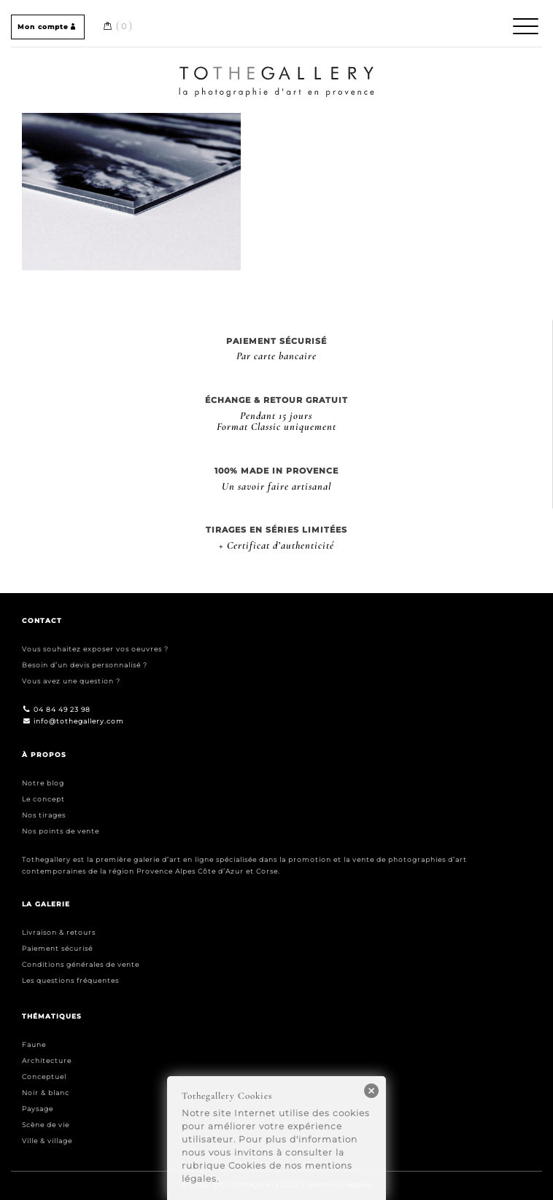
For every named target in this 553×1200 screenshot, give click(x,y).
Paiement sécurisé (57, 948)
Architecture (46, 1060)
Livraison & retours (59, 932)
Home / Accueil (277, 68)
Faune (34, 1044)
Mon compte (48, 27)
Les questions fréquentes (70, 980)
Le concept (43, 799)
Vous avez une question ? (71, 681)
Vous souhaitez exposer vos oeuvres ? (95, 649)
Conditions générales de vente (80, 964)
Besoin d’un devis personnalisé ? (84, 665)
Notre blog (43, 783)
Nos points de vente (60, 831)
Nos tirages (44, 815)
